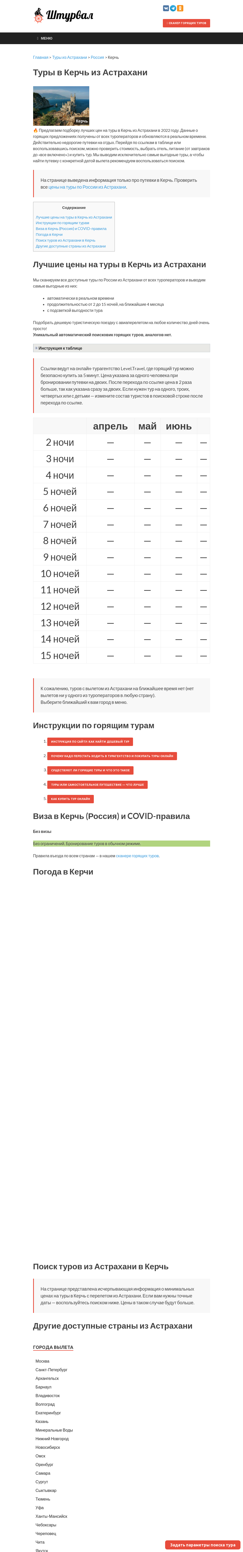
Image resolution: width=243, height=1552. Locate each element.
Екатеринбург (48, 1412)
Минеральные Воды (54, 1430)
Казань (42, 1421)
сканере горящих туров (137, 855)
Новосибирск (48, 1447)
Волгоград (45, 1404)
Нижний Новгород (52, 1438)
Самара (43, 1473)
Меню (47, 38)
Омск (40, 1455)
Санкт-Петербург (52, 1369)
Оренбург (44, 1464)
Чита (40, 1542)
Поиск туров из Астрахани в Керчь (66, 240)
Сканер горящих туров (186, 23)
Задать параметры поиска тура (202, 1545)
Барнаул (44, 1386)
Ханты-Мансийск (51, 1516)
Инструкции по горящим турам (62, 222)
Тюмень (43, 1498)
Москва (43, 1361)
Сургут (42, 1481)
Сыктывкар (46, 1490)
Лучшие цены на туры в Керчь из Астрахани (74, 217)
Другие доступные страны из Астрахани (71, 246)
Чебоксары (46, 1524)
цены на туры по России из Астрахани (87, 187)
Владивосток (48, 1395)
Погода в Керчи (49, 234)
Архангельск (47, 1378)
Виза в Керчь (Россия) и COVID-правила (71, 228)
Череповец (46, 1533)
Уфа (40, 1507)
